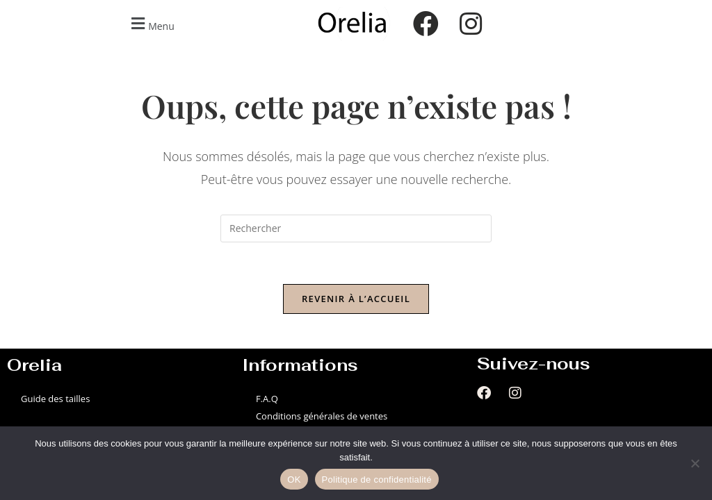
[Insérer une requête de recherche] (356, 228)
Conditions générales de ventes (321, 416)
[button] (151, 24)
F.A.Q (267, 398)
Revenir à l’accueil (356, 298)
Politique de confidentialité (377, 479)
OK (293, 479)
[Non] (695, 463)
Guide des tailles (55, 398)
